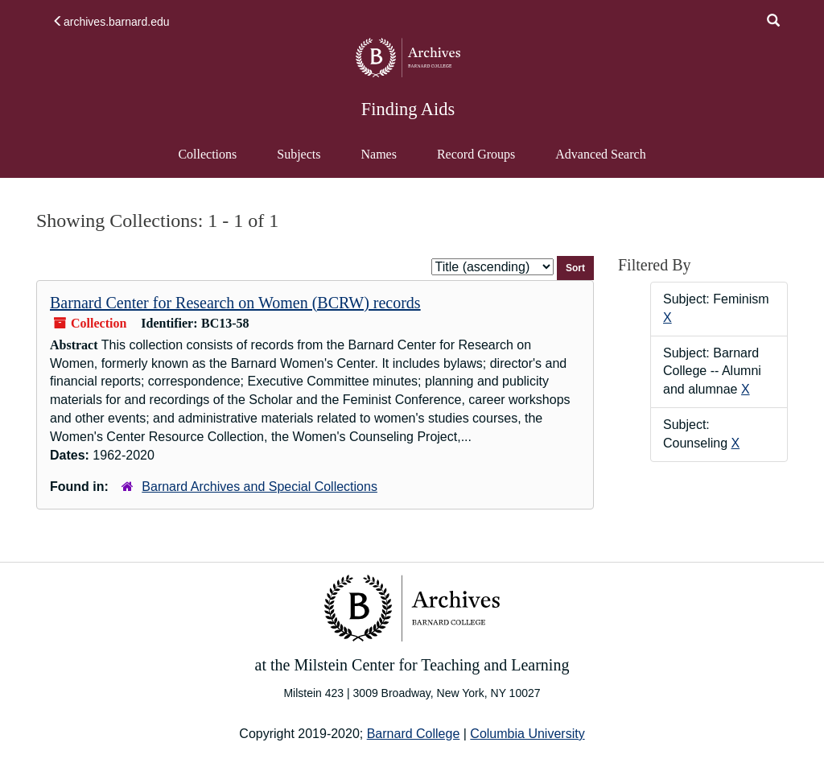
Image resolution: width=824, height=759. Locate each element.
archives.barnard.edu (111, 21)
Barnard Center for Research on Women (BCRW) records (235, 302)
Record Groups (476, 154)
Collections (207, 154)
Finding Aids (408, 109)
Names (378, 154)
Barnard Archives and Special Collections (259, 486)
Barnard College (413, 733)
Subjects (298, 154)
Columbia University (527, 733)
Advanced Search (599, 162)
